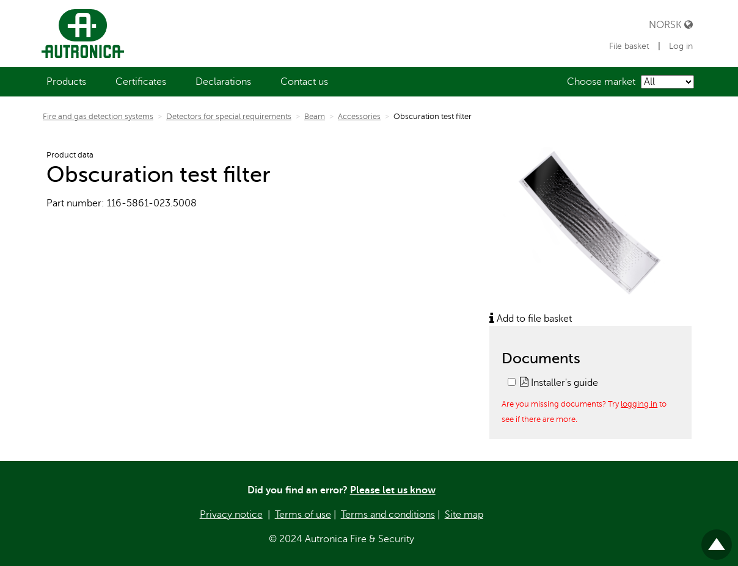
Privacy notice (231, 514)
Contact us (304, 81)
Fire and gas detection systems (98, 116)
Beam (314, 116)
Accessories (359, 116)
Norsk (671, 25)
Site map (464, 514)
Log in (681, 46)
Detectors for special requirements (228, 116)
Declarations (223, 81)
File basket (630, 46)
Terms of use (303, 514)
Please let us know (393, 490)
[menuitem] (66, 81)
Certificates (140, 81)
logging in (639, 403)
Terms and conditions (388, 514)
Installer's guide (559, 382)
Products (66, 81)
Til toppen (716, 539)
